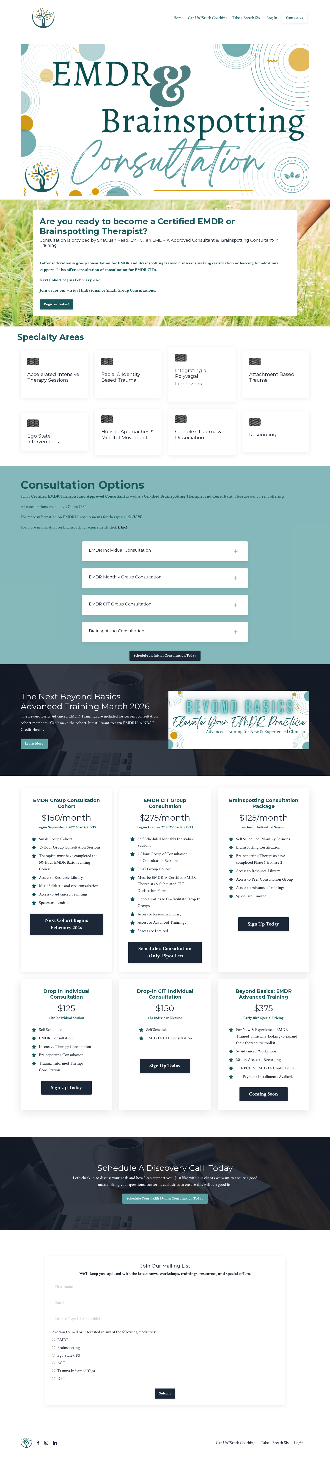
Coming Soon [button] (263, 1096)
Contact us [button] (294, 17)
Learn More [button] (34, 745)
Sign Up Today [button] (263, 926)
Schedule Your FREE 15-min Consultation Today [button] (165, 1200)
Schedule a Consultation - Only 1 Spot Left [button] (165, 954)
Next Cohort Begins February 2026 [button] (66, 926)
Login (299, 1445)
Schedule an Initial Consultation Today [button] (165, 657)
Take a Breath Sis (246, 17)
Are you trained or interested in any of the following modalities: (104, 1334)
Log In (272, 17)
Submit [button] (165, 1396)
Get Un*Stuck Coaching (207, 17)
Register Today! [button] (56, 304)
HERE (137, 517)
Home (178, 17)
